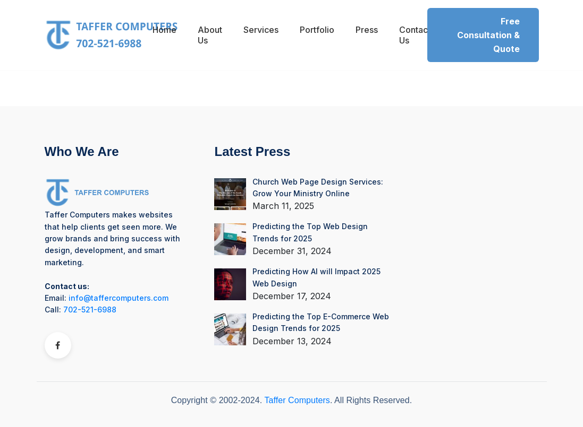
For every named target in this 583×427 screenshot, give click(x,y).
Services (260, 29)
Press (367, 29)
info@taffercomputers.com (118, 297)
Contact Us (414, 35)
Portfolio (317, 29)
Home (164, 29)
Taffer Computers (296, 400)
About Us (210, 35)
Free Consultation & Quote (488, 35)
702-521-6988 (89, 309)
